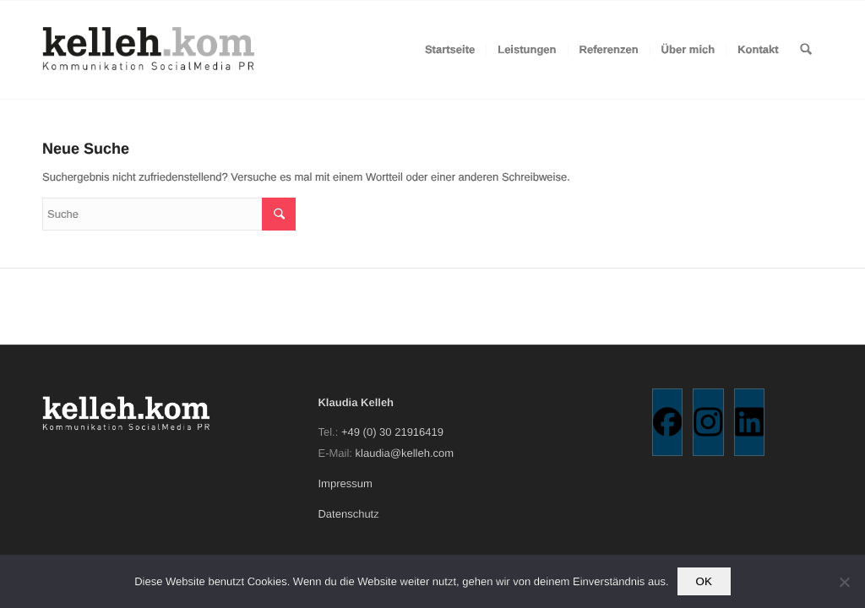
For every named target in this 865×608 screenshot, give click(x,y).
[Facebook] (667, 422)
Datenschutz (348, 514)
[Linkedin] (749, 422)
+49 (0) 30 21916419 (392, 432)
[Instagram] (708, 422)
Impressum (345, 483)
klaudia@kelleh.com (405, 453)
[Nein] (843, 581)
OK (704, 581)
